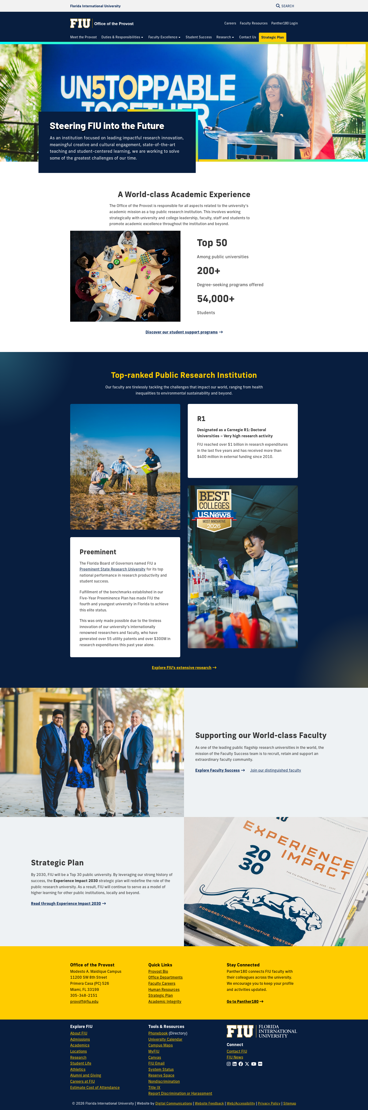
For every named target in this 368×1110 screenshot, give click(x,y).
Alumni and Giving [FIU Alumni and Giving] (85, 1075)
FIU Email (156, 1063)
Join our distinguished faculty (275, 770)
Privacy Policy (269, 1103)
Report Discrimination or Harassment (180, 1093)
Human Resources (164, 989)
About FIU (78, 1033)
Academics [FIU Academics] (79, 1045)
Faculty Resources (254, 23)
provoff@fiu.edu (84, 1001)
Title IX (154, 1087)
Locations (78, 1051)
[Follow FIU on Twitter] (248, 1064)
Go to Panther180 (243, 1001)
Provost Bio (158, 971)
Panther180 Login (284, 23)
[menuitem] (84, 37)
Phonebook (158, 1033)
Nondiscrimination (164, 1081)
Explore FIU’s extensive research (181, 667)
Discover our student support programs (182, 332)
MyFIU (153, 1051)
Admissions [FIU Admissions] (80, 1039)
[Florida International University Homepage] (95, 6)
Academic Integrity (164, 1001)
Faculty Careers (161, 983)
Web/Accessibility (241, 1103)
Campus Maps (160, 1045)
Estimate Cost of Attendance (95, 1087)
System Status (161, 1069)
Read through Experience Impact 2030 (66, 903)
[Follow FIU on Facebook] (241, 1064)
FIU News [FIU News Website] (235, 1057)
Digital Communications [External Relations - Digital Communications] (173, 1103)
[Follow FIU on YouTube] (254, 1064)
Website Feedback (209, 1103)
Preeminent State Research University (113, 569)
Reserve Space (161, 1075)
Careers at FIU (82, 1081)
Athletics (77, 1069)
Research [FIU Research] (78, 1057)
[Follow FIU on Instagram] (230, 1064)
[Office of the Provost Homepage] (102, 23)
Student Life (80, 1063)
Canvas (154, 1057)
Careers (230, 23)
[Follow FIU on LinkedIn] (235, 1064)
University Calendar (165, 1039)
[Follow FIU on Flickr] (261, 1064)
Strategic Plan (160, 995)
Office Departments (165, 977)
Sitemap (289, 1103)
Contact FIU (237, 1051)
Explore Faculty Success (217, 770)
